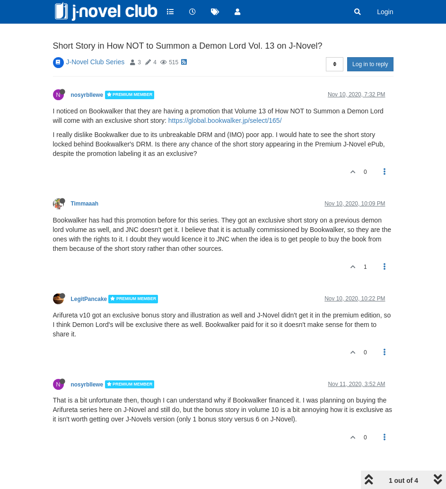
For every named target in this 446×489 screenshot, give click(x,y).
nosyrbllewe (87, 95)
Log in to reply (370, 64)
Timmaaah (85, 203)
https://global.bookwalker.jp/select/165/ (225, 120)
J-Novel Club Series (95, 62)
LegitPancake (89, 299)
